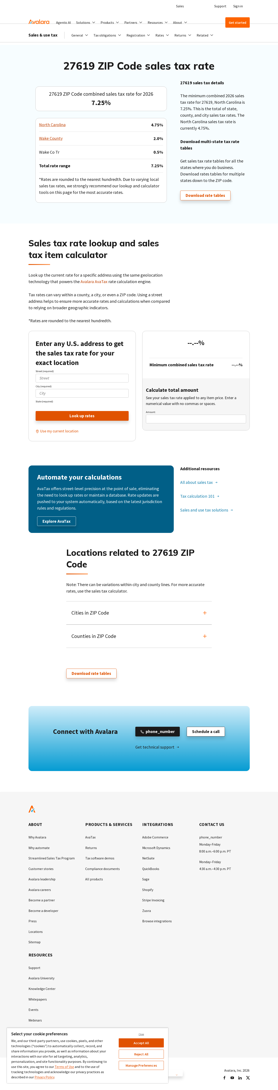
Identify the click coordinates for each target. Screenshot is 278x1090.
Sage (145, 879)
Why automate (39, 848)
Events (33, 1009)
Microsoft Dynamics (156, 848)
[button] (85, 22)
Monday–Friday (210, 862)
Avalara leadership (41, 879)
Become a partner (41, 900)
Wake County (51, 138)
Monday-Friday (210, 845)
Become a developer (43, 910)
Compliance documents (102, 869)
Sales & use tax (42, 43)
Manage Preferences (141, 1065)
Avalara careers (39, 890)
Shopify (147, 890)
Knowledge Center (42, 988)
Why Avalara (37, 838)
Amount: (151, 411)
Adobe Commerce (155, 838)
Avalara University (41, 977)
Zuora (146, 910)
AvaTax (90, 838)
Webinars (35, 1019)
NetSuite (148, 859)
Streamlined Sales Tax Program (51, 859)
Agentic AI (63, 22)
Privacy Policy (44, 1077)
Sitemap (34, 942)
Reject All (141, 1054)
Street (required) (45, 371)
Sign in (238, 6)
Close (141, 1034)
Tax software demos (100, 859)
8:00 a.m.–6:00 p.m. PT (215, 852)
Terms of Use (64, 1067)
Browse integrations (157, 921)
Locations (35, 931)
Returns (91, 848)
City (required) (44, 386)
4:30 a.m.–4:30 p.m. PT (215, 869)
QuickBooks (151, 869)
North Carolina (52, 124)
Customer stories (41, 869)
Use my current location (59, 431)
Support (220, 6)
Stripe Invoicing (153, 900)
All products (94, 879)
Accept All (141, 1043)
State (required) (44, 401)
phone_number (210, 838)
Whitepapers (37, 998)
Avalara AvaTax (94, 281)
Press (32, 921)
